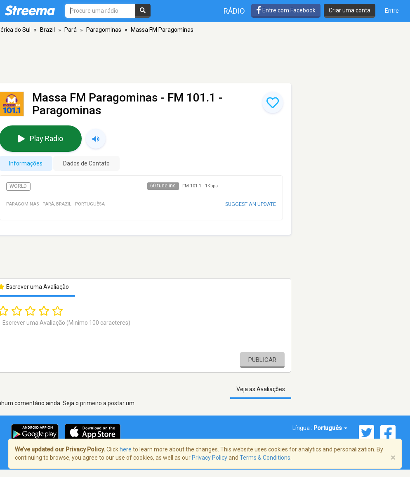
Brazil (47, 29)
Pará (70, 29)
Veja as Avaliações (260, 389)
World (18, 186)
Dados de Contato (86, 163)
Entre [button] (392, 10)
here (126, 449)
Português (330, 428)
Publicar (262, 360)
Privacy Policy (209, 457)
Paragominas (103, 29)
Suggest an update (250, 204)
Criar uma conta (349, 10)
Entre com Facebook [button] (286, 10)
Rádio (234, 11)
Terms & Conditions (265, 457)
